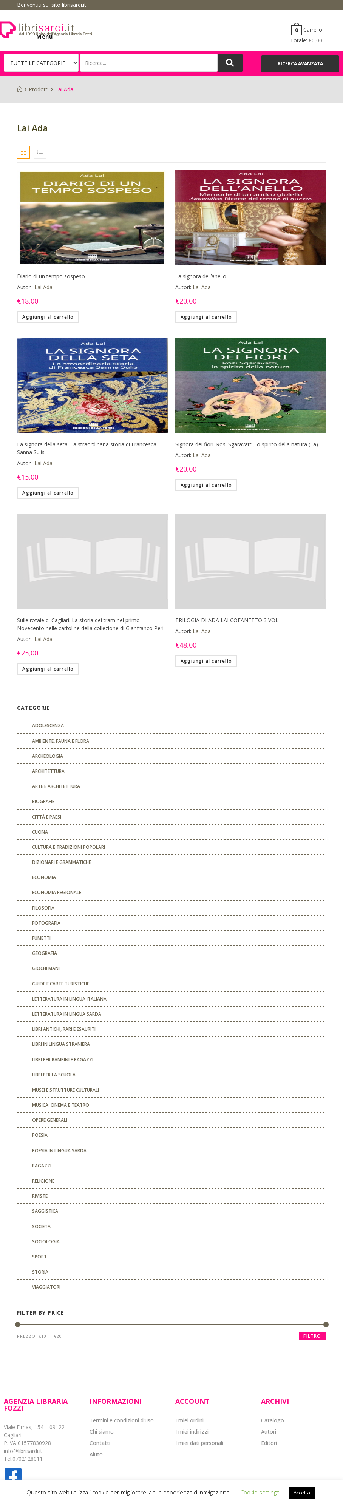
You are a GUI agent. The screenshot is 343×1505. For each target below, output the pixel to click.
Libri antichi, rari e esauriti (64, 1029)
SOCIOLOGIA (46, 1241)
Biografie (43, 801)
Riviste (40, 1196)
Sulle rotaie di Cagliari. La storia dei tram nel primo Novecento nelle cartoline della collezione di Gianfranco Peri (90, 624)
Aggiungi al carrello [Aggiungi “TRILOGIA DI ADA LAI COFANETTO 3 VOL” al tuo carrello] (206, 661)
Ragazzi (41, 1166)
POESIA (40, 1135)
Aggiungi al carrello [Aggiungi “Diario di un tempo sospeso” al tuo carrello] (48, 317)
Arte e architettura (56, 786)
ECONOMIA (44, 877)
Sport (39, 1257)
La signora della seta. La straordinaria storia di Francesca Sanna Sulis (86, 448)
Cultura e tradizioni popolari (68, 847)
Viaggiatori (46, 1287)
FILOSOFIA (43, 908)
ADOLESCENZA (48, 725)
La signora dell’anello (200, 276)
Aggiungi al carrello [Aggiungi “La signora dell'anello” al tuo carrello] (206, 317)
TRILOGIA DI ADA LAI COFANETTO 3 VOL (226, 620)
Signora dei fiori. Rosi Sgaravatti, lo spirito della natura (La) (246, 444)
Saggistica (45, 1211)
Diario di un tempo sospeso (51, 276)
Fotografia (46, 923)
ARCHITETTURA (48, 771)
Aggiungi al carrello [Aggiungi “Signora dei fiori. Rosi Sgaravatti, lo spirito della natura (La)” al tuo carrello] (206, 485)
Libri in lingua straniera (61, 1044)
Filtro (312, 1336)
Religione (43, 1181)
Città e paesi (46, 817)
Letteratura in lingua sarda (66, 1014)
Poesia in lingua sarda (59, 1150)
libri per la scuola (54, 1075)
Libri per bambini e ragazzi (62, 1059)
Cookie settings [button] (260, 1492)
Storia (40, 1272)
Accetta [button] (302, 1492)
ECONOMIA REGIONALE (56, 892)
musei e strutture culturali (65, 1090)
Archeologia (47, 756)
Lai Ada (43, 287)
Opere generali (49, 1120)
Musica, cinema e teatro (60, 1105)
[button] (300, 63)
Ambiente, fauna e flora (60, 741)
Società (41, 1226)
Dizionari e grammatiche (61, 862)
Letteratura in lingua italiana (69, 999)
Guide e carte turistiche (60, 984)
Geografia (44, 953)
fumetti (41, 938)
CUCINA (40, 832)
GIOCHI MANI (46, 968)
